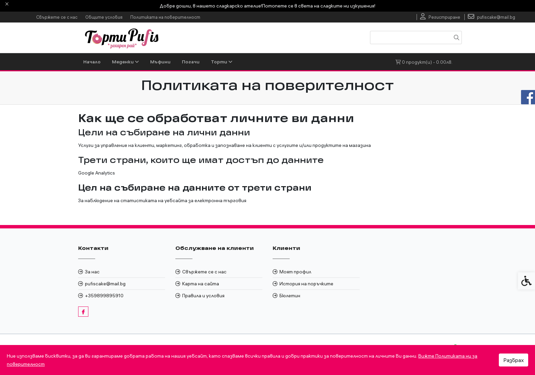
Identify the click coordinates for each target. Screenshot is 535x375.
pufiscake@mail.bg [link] (105, 284)
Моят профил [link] (295, 272)
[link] (440, 17)
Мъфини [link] (160, 62)
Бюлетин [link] (289, 295)
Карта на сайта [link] (200, 284)
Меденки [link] (125, 62)
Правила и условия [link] (203, 295)
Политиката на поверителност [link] (165, 17)
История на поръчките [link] (306, 284)
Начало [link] (92, 62)
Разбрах (513, 360)
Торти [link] (221, 62)
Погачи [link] (191, 62)
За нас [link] (92, 272)
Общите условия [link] (103, 17)
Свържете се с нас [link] (56, 17)
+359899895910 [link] (104, 295)
